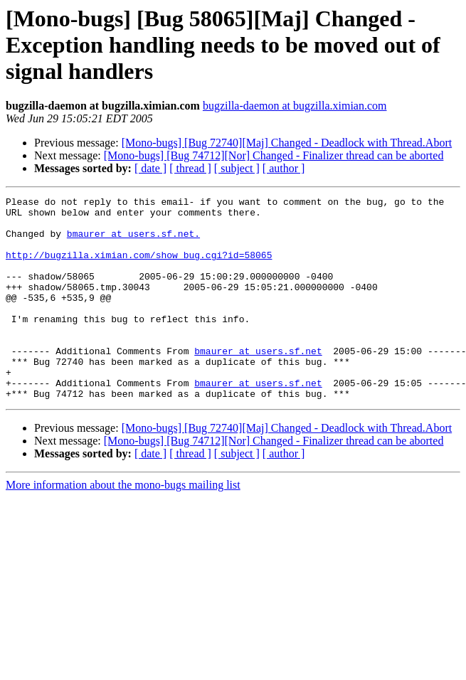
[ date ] (150, 168)
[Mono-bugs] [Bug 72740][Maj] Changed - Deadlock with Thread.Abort (287, 143)
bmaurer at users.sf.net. (133, 241)
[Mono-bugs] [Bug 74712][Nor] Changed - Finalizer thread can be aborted (274, 155)
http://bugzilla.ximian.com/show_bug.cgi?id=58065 (139, 267)
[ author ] (284, 168)
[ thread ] (190, 168)
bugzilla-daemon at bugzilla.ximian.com (295, 106)
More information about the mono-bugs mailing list (123, 525)
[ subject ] (237, 168)
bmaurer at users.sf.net (258, 382)
